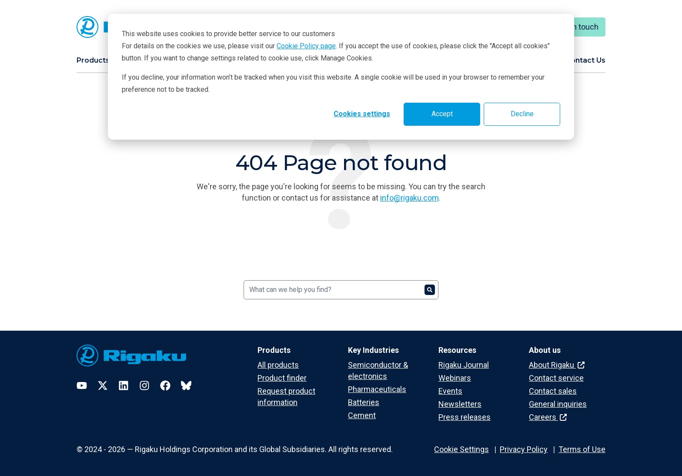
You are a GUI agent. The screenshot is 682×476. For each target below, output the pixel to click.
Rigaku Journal (463, 364)
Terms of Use (581, 449)
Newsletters (459, 404)
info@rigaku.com (409, 197)
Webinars (454, 377)
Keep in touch (574, 26)
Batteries (363, 402)
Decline (522, 114)
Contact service (556, 377)
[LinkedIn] (123, 385)
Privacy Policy (524, 449)
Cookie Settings (461, 449)
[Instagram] (144, 385)
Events (450, 391)
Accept (442, 114)
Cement (362, 415)
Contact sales (553, 391)
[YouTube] (82, 385)
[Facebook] (165, 385)
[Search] (341, 289)
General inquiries (558, 404)
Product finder (282, 377)
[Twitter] (102, 385)
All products (278, 364)
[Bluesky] (186, 385)
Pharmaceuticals (377, 389)
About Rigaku (557, 364)
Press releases (464, 417)
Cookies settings (362, 114)
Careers (548, 417)
